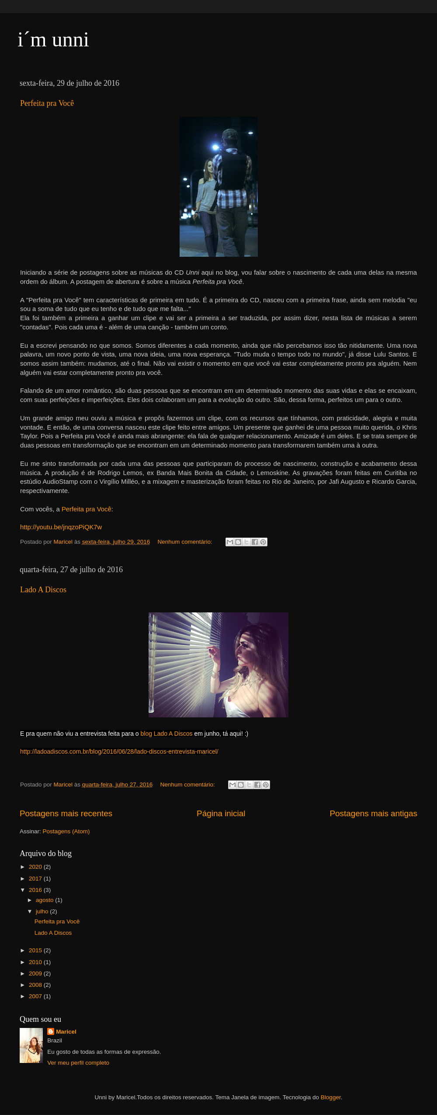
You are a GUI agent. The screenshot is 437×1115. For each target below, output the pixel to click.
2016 (36, 890)
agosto (45, 900)
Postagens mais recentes (66, 813)
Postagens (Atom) (66, 831)
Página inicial (221, 813)
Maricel (66, 1031)
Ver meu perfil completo (78, 1062)
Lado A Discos (43, 589)
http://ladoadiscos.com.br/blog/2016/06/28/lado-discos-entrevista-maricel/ (119, 751)
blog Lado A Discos (167, 733)
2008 (36, 985)
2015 (36, 950)
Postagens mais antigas (373, 813)
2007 (36, 996)
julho (43, 911)
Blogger (331, 1097)
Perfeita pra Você (47, 103)
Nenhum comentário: (185, 541)
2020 (36, 866)
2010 (36, 962)
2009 (36, 973)
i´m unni (53, 39)
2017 (36, 878)
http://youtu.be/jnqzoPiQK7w (61, 527)
